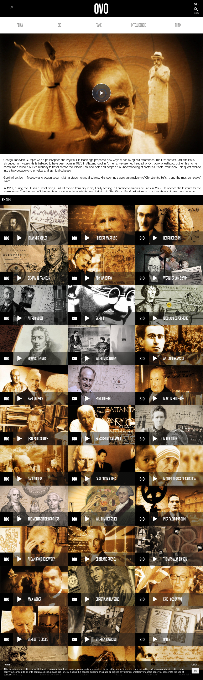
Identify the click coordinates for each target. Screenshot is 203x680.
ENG (195, 4)
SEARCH (196, 13)
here (64, 671)
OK (195, 671)
